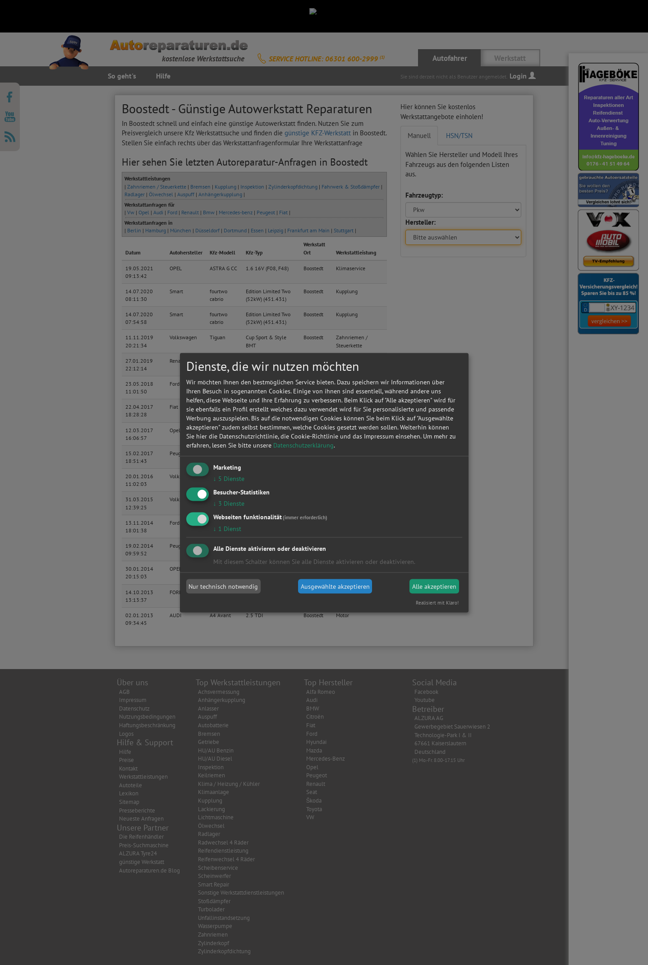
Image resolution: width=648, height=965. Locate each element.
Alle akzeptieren (434, 586)
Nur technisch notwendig (223, 586)
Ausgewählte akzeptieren (335, 586)
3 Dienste (228, 503)
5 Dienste (228, 479)
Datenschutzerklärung (303, 445)
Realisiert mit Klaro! (437, 602)
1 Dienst (227, 528)
